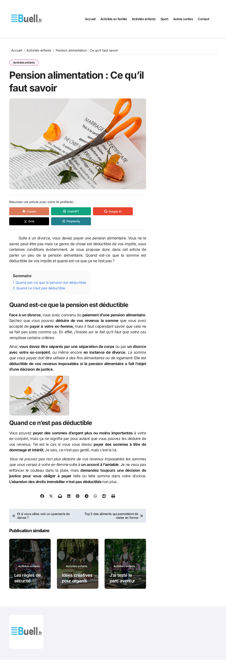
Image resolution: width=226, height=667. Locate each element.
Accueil (90, 19)
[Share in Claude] (27, 212)
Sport (164, 19)
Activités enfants (144, 19)
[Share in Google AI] (103, 212)
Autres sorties (183, 19)
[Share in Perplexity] (65, 222)
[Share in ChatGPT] (65, 212)
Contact (203, 19)
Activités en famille (113, 19)
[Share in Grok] (27, 222)
